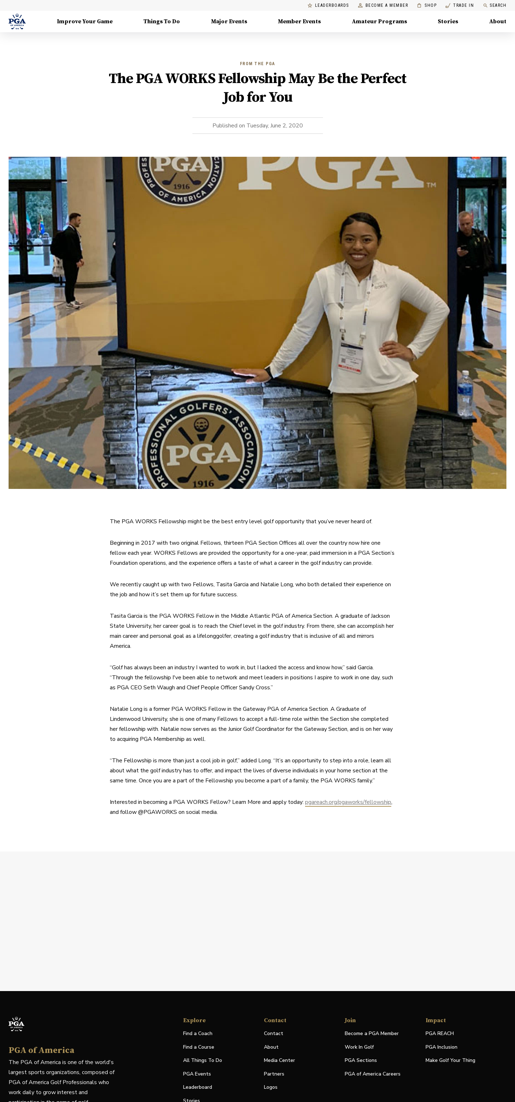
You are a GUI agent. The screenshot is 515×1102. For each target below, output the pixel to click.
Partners (274, 1074)
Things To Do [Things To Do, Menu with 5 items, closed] (161, 21)
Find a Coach (197, 1033)
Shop (427, 5)
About (271, 1047)
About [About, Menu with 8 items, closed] (497, 21)
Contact (273, 1033)
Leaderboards (328, 5)
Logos (271, 1087)
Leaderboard (197, 1087)
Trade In (460, 5)
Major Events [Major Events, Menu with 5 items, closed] (229, 21)
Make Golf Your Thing (450, 1060)
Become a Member (383, 5)
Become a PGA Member (372, 1033)
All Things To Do (202, 1060)
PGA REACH (440, 1034)
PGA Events (197, 1074)
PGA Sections (361, 1060)
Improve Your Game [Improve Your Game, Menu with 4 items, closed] (85, 21)
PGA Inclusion (441, 1047)
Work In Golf (359, 1047)
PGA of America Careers (373, 1074)
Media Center (279, 1060)
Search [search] (494, 5)
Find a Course (198, 1047)
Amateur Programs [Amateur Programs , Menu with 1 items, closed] (379, 21)
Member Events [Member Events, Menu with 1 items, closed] (299, 21)
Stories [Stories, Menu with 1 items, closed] (448, 21)
